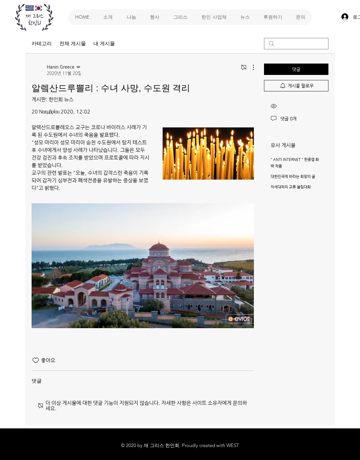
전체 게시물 (72, 43)
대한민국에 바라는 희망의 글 (293, 176)
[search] (296, 43)
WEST (232, 445)
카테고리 (42, 43)
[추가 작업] (250, 67)
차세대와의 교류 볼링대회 (291, 187)
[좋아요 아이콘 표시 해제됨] (36, 360)
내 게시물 (104, 43)
